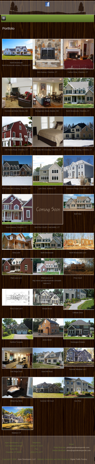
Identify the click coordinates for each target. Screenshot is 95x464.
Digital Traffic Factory (78, 459)
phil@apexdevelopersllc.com (78, 447)
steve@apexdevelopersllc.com (78, 450)
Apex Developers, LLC (27, 459)
